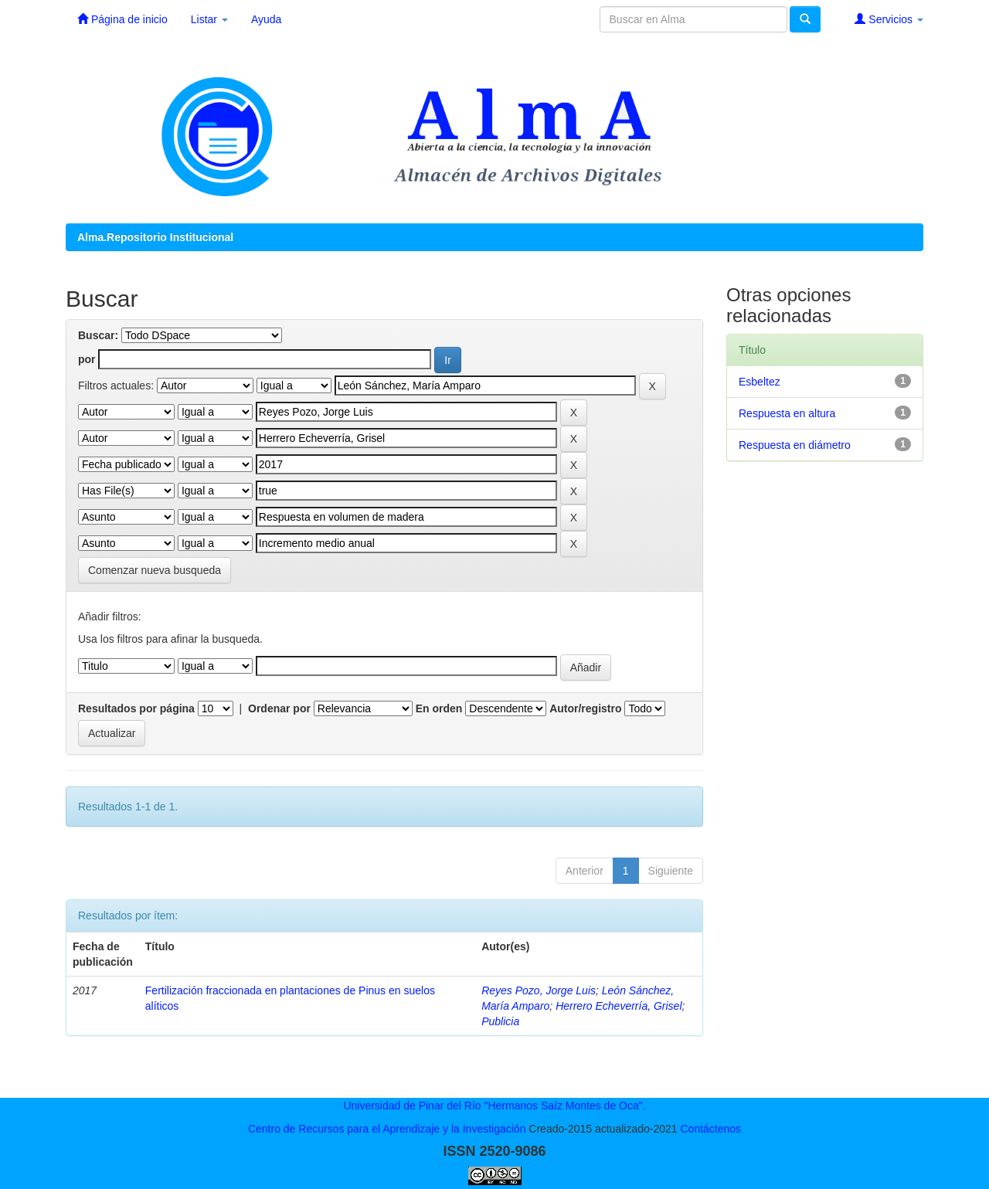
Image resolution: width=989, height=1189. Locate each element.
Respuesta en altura (787, 413)
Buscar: (98, 335)
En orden (439, 708)
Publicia (500, 1021)
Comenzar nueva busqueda (154, 570)
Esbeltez (759, 381)
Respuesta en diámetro (795, 445)
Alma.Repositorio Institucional (155, 237)
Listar (209, 19)
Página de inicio (122, 18)
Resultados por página (136, 708)
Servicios (889, 18)
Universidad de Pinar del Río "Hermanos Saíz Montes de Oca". (494, 1105)
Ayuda (266, 19)
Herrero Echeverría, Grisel (618, 1006)
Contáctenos (710, 1129)
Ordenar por (279, 708)
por (87, 359)
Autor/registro (585, 708)
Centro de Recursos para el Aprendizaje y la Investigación (387, 1129)
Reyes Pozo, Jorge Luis (538, 990)
